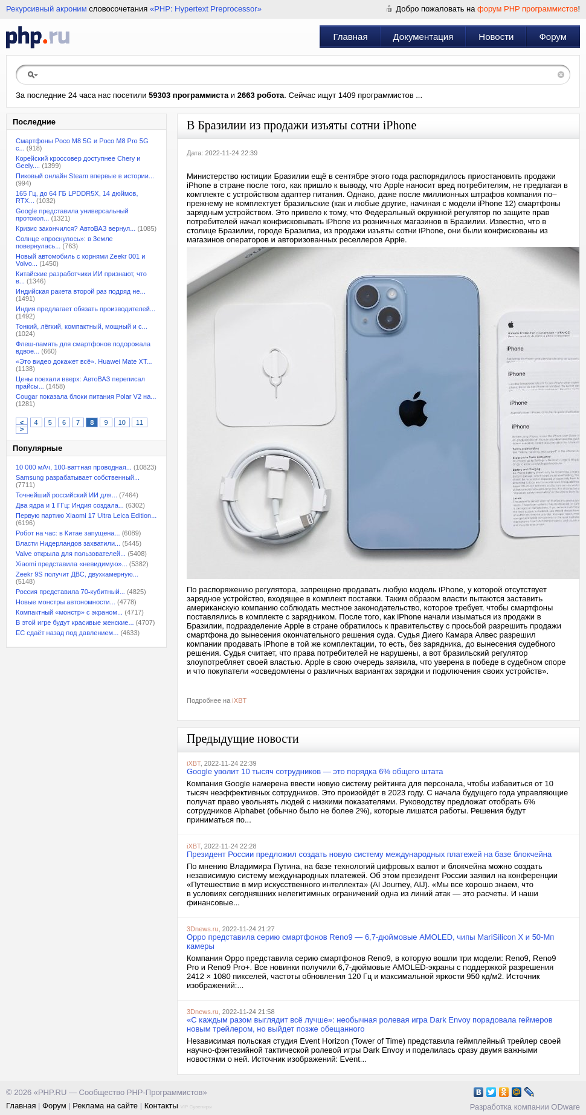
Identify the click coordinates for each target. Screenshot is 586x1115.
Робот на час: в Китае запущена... (68, 533)
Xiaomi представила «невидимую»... (71, 563)
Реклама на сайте (105, 1105)
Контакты (161, 1105)
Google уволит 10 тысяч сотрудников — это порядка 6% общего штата (315, 771)
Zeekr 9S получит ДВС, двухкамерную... (77, 574)
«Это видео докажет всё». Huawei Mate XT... (84, 361)
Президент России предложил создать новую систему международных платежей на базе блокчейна (369, 854)
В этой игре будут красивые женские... (75, 622)
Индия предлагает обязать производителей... (85, 308)
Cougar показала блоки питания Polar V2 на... (86, 396)
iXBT (239, 700)
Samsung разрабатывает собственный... (78, 477)
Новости (496, 36)
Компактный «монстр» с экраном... (69, 612)
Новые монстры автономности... (65, 602)
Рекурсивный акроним (46, 8)
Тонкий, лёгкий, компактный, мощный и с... (81, 326)
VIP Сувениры (195, 1107)
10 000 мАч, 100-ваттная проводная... (74, 467)
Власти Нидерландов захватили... (68, 543)
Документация (423, 36)
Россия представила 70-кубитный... (70, 591)
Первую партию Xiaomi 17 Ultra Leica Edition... (86, 515)
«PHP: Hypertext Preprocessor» (206, 8)
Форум (553, 36)
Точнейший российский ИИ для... (66, 495)
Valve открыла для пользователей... (71, 553)
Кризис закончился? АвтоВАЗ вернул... (75, 228)
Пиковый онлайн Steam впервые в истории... (85, 175)
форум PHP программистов (527, 8)
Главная (350, 36)
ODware (565, 1106)
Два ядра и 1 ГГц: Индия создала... (70, 505)
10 (122, 422)
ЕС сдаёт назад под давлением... (67, 632)
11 (139, 422)
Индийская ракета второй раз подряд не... (81, 291)
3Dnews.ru (203, 928)
